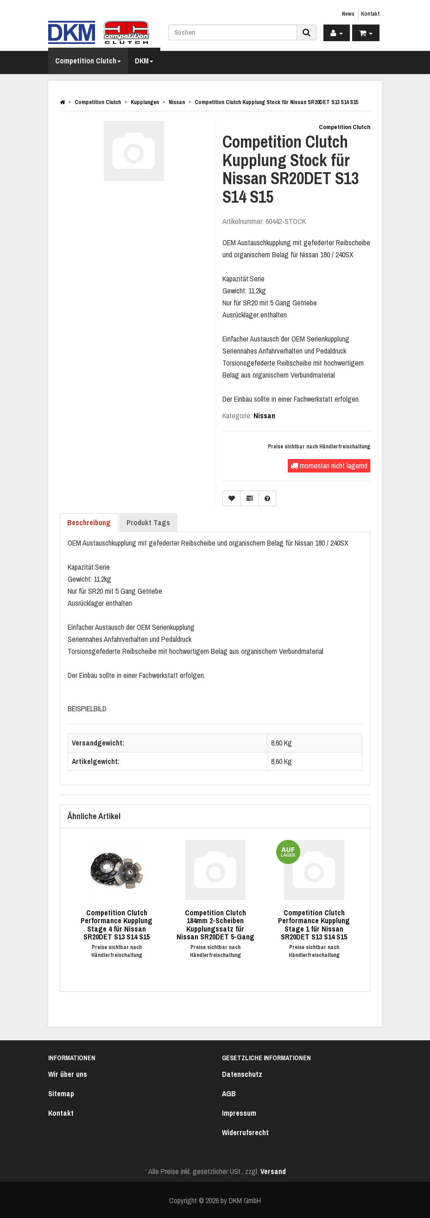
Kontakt (370, 14)
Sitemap (61, 1093)
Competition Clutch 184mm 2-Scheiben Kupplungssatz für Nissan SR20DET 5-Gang (215, 924)
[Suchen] (232, 32)
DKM (144, 61)
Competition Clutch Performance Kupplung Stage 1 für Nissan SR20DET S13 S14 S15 (314, 924)
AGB (229, 1093)
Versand (273, 1171)
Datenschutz (242, 1074)
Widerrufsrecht (245, 1132)
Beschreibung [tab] (89, 522)
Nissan (264, 415)
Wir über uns (67, 1074)
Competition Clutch (88, 61)
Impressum (239, 1113)
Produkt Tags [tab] (148, 522)
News (348, 14)
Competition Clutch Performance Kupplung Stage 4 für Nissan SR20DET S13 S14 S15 (116, 924)
